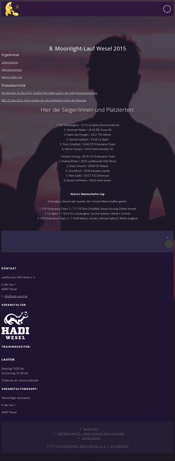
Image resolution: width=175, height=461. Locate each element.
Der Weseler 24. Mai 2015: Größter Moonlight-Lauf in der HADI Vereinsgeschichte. (49, 93)
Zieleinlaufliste (9, 62)
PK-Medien (119, 446)
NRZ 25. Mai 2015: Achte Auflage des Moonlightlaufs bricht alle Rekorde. (43, 100)
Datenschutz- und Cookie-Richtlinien (90, 433)
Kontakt (90, 429)
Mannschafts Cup (11, 77)
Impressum (91, 438)
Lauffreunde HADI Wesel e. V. (82, 446)
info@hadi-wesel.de (16, 296)
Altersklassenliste (11, 70)
